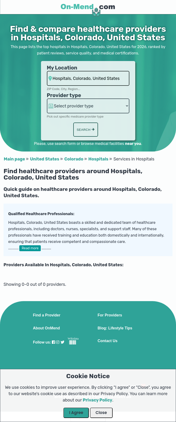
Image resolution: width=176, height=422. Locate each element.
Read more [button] (30, 248)
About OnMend (46, 328)
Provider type (64, 95)
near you (133, 143)
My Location (62, 68)
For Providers (110, 315)
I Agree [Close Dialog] (76, 412)
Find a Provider (46, 315)
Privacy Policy (97, 400)
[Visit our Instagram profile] (57, 342)
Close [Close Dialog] (101, 412)
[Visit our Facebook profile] (53, 342)
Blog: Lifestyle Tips (115, 328)
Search (85, 129)
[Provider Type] (88, 105)
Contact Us (107, 341)
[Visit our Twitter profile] (62, 342)
